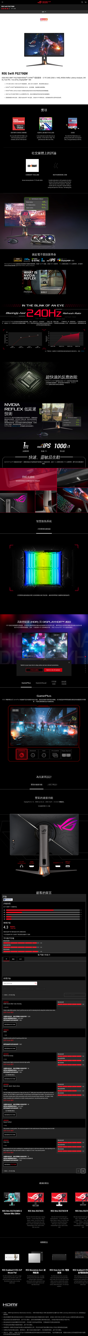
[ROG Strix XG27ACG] (35, 1202)
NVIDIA (82, 351)
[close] (69, 662)
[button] (2, 2)
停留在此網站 (34, 670)
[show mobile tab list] (44, 12)
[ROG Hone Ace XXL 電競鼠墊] (59, 1261)
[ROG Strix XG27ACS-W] (59, 1202)
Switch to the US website (53, 670)
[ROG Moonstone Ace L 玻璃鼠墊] (35, 1261)
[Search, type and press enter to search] (82, 2)
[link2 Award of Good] (73, 128)
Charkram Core (16, 426)
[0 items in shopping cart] (86, 2)
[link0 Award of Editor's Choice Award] (18, 128)
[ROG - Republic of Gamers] (44, 2)
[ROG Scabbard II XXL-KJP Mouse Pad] (12, 1261)
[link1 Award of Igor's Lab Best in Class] (46, 128)
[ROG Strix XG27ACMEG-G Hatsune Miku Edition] (12, 1202)
